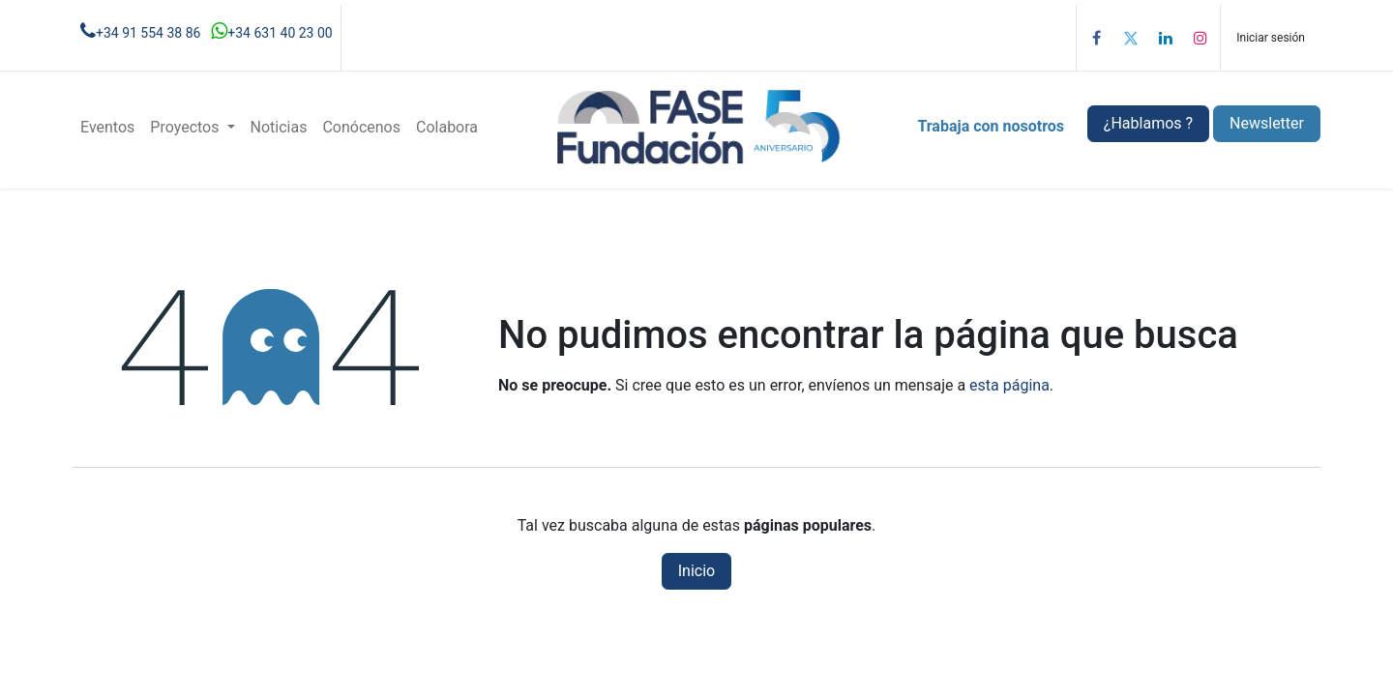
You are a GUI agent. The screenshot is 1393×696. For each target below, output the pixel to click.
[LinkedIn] (1165, 37)
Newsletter (1267, 123)
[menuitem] (107, 127)
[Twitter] (1130, 37)
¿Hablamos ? (1148, 123)
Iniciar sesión (1270, 37)
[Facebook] (1096, 37)
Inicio (696, 571)
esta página (1009, 385)
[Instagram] (1200, 37)
